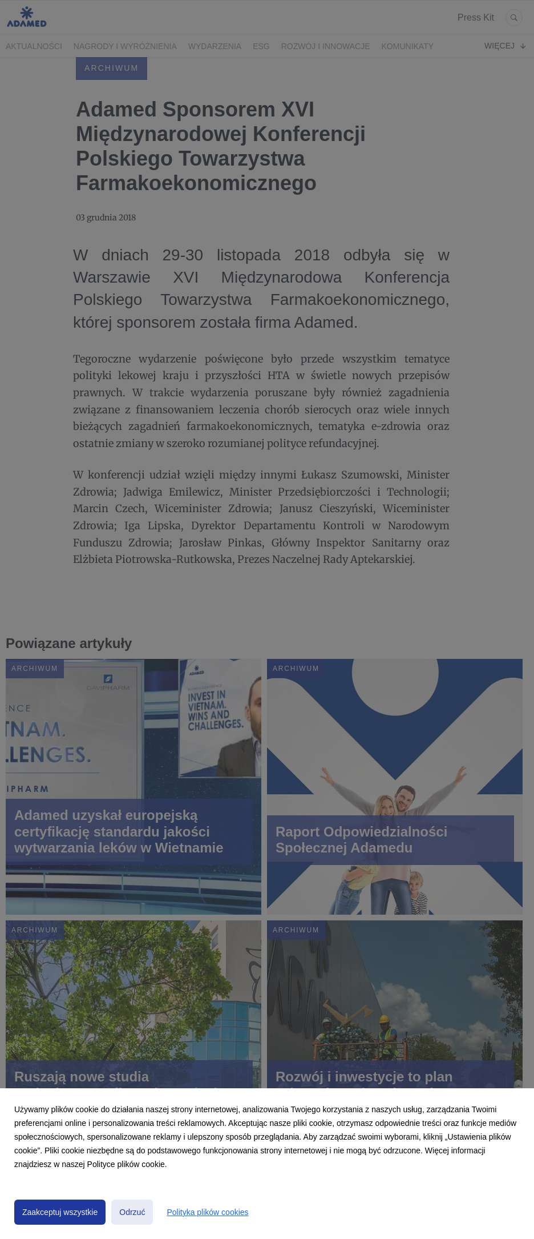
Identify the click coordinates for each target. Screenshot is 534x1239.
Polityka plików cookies (207, 1212)
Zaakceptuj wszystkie (60, 1212)
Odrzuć (132, 1212)
